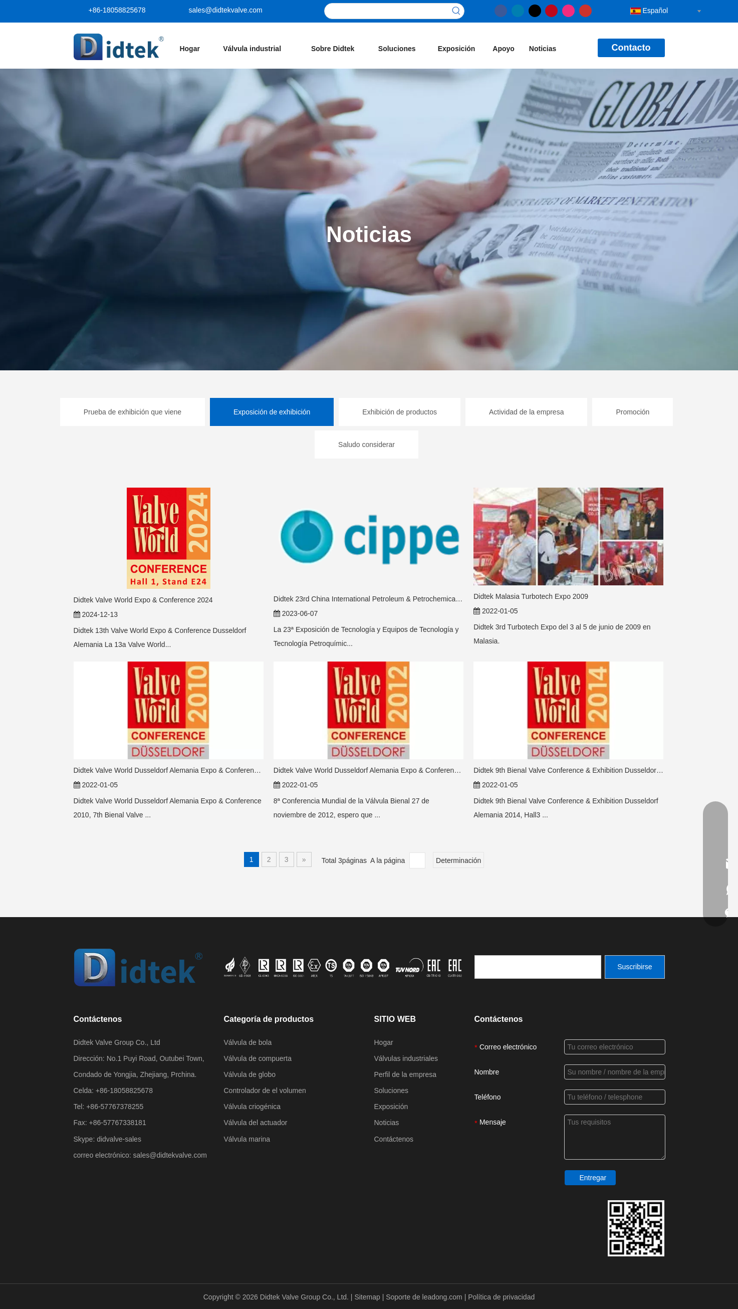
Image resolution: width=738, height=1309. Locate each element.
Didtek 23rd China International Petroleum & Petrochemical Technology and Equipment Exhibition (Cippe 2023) (368, 599)
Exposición (391, 1107)
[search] (537, 967)
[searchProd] (387, 11)
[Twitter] (535, 10)
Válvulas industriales (406, 1058)
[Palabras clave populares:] (456, 11)
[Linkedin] (518, 10)
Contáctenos (394, 1139)
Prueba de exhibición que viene (132, 412)
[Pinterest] (551, 10)
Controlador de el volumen (265, 1090)
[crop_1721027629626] (344, 966)
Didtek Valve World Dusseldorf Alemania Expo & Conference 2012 (368, 770)
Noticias (386, 1123)
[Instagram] (568, 10)
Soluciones (391, 1090)
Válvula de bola (248, 1042)
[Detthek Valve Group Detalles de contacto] (636, 1228)
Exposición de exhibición (271, 412)
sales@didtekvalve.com (226, 10)
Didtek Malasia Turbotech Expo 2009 (530, 596)
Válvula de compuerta (258, 1058)
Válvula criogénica (252, 1107)
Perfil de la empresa (405, 1074)
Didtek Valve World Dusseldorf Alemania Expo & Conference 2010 (169, 770)
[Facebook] (501, 10)
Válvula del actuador (256, 1123)
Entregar (593, 1178)
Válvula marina (247, 1139)
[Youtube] (585, 10)
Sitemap (368, 1297)
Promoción (632, 412)
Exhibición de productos (399, 412)
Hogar (383, 1042)
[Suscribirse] (634, 967)
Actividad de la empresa (526, 412)
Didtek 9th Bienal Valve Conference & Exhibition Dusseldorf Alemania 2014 (568, 770)
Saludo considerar (366, 445)
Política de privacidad (501, 1297)
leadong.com (443, 1297)
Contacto (631, 48)
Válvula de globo (250, 1074)
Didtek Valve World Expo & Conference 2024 (143, 600)
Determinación (458, 860)
